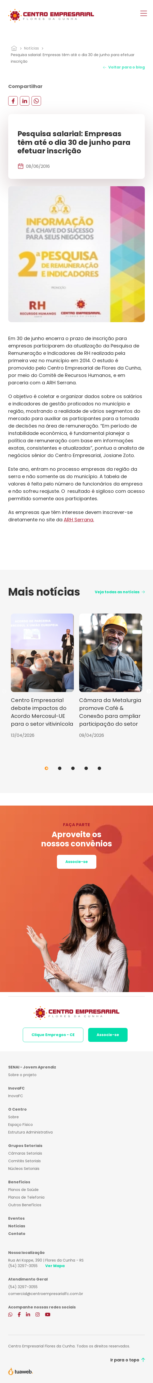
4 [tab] (86, 768)
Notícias (31, 48)
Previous (4, 691)
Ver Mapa (55, 1265)
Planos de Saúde (23, 1189)
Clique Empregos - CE (53, 1034)
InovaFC (15, 1095)
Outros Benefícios (24, 1205)
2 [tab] (59, 768)
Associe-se (76, 861)
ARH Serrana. (79, 519)
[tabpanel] (42, 676)
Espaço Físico (20, 1124)
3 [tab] (73, 768)
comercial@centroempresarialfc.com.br (45, 1293)
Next (148, 691)
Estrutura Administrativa (30, 1132)
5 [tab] (99, 768)
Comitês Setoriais (24, 1161)
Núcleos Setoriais (23, 1168)
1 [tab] (46, 768)
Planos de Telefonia (26, 1197)
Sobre (13, 1117)
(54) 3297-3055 (23, 1265)
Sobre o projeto (22, 1074)
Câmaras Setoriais (25, 1153)
